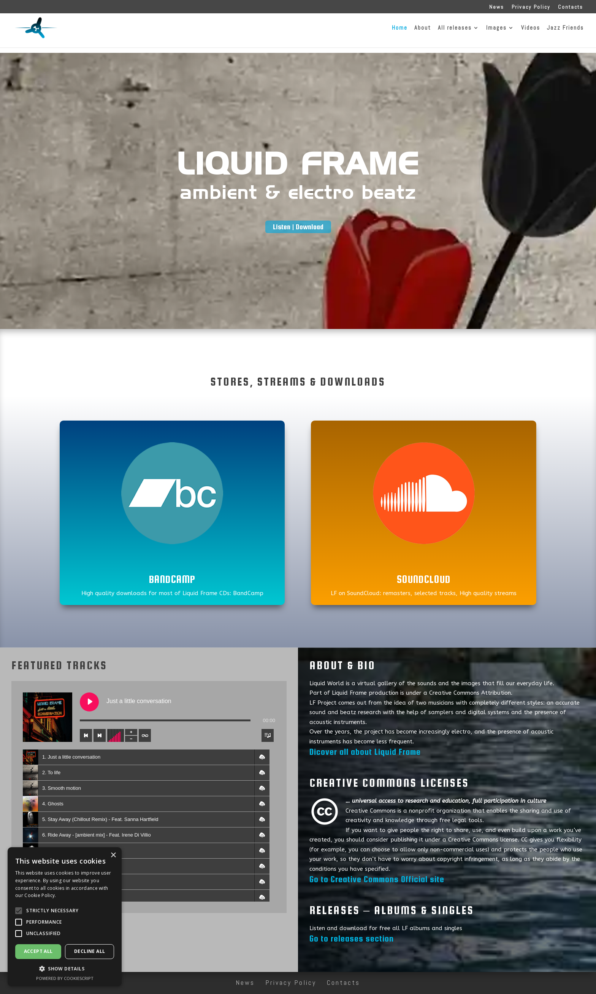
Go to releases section (351, 938)
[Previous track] (86, 735)
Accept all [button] (38, 951)
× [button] (113, 855)
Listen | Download (298, 227)
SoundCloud (424, 579)
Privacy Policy (531, 7)
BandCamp (172, 579)
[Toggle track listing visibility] (268, 735)
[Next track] (100, 735)
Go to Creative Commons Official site (376, 879)
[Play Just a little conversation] (89, 701)
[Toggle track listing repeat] (145, 735)
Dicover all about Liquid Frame (365, 752)
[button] (261, 757)
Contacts (570, 7)
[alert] (65, 916)
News (496, 7)
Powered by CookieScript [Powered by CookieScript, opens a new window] (65, 978)
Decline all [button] (89, 951)
